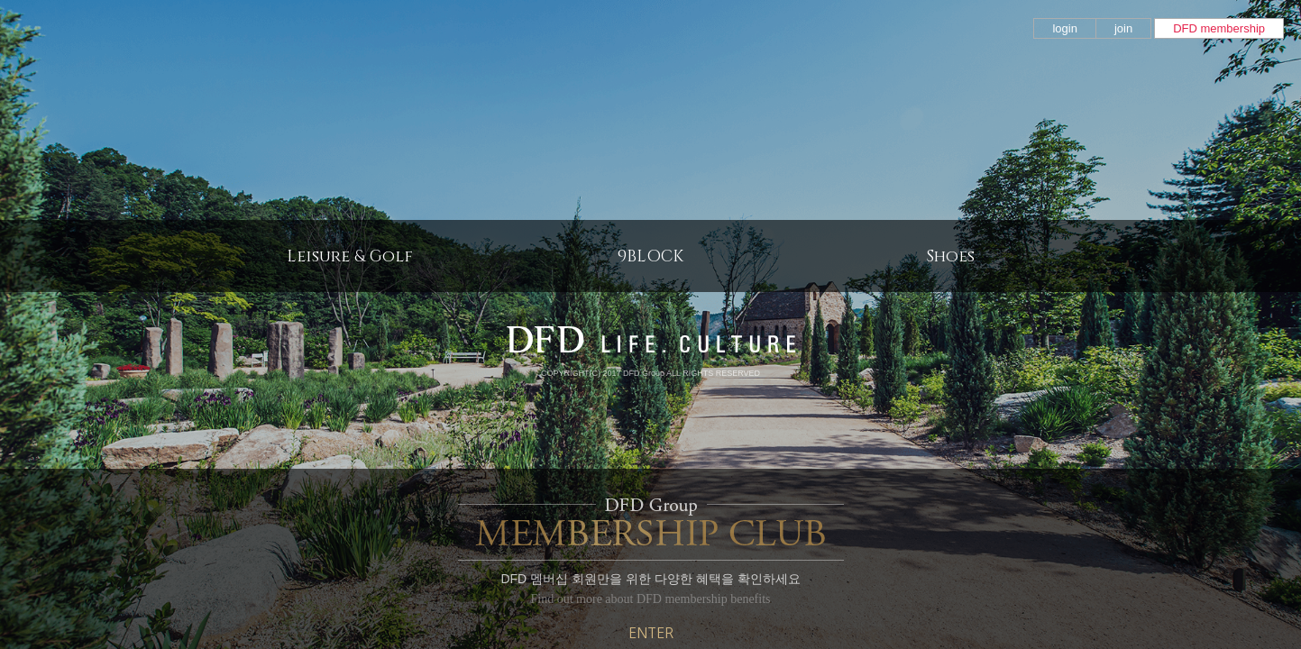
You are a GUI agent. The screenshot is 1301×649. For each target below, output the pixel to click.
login (1064, 28)
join (1123, 28)
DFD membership (1219, 28)
